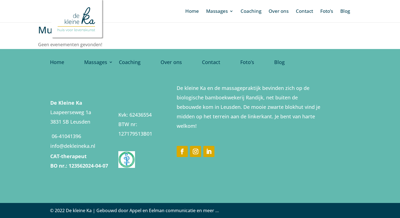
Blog (345, 11)
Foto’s (326, 11)
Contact (304, 11)
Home (192, 11)
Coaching (251, 11)
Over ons (279, 11)
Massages (217, 11)
